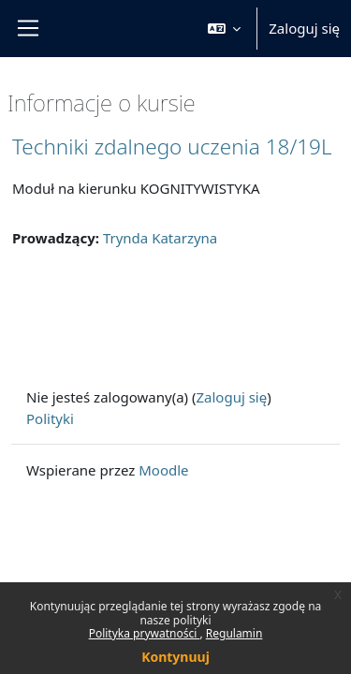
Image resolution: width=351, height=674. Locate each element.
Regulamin (234, 633)
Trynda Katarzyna (160, 237)
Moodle (163, 470)
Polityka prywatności (144, 633)
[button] (225, 28)
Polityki (50, 418)
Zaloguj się (304, 28)
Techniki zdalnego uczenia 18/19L (171, 146)
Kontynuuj (175, 657)
